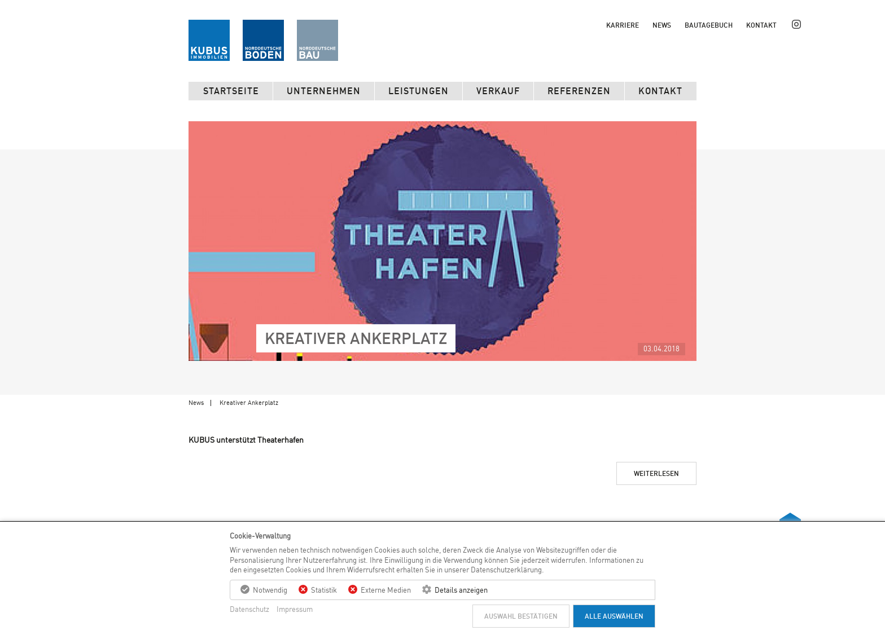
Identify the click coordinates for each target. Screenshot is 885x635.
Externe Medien (386, 589)
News (196, 403)
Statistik (324, 589)
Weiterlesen (656, 473)
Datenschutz (249, 609)
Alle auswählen (614, 616)
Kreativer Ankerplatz (249, 403)
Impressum (295, 609)
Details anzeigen (461, 589)
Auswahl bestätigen (521, 616)
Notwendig (270, 589)
